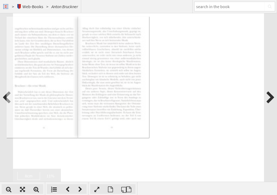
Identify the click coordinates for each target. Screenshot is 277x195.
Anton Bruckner (64, 6)
